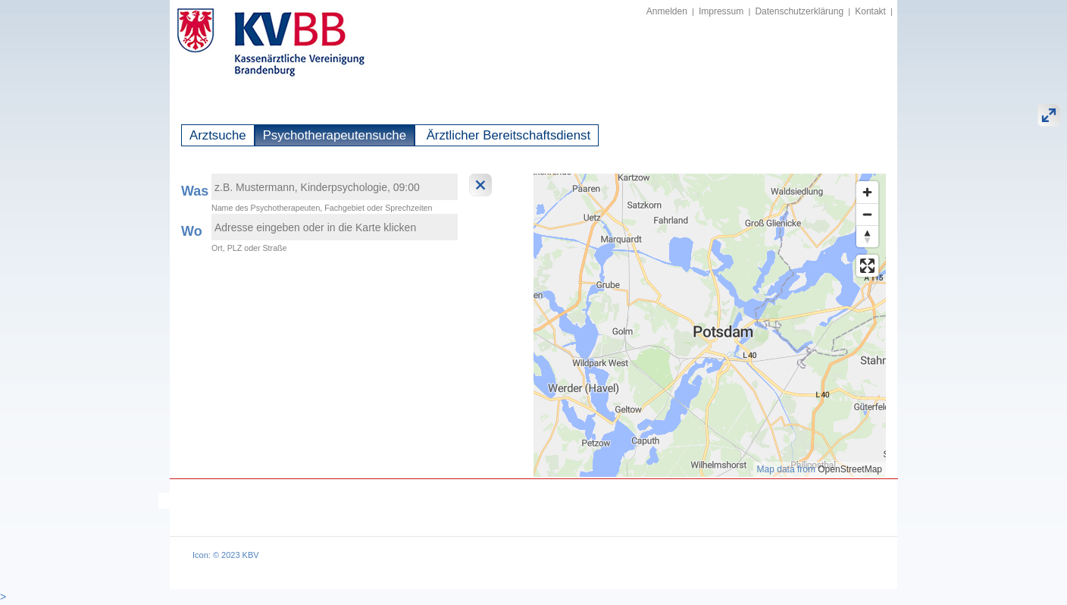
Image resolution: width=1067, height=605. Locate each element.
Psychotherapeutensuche (334, 135)
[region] (710, 325)
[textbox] (334, 187)
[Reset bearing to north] (867, 236)
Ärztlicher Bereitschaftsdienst (506, 135)
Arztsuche (217, 135)
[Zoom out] (867, 214)
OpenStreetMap (850, 469)
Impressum (721, 11)
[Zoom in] (867, 192)
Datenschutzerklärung (799, 11)
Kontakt (870, 11)
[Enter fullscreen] (867, 266)
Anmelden (666, 11)
